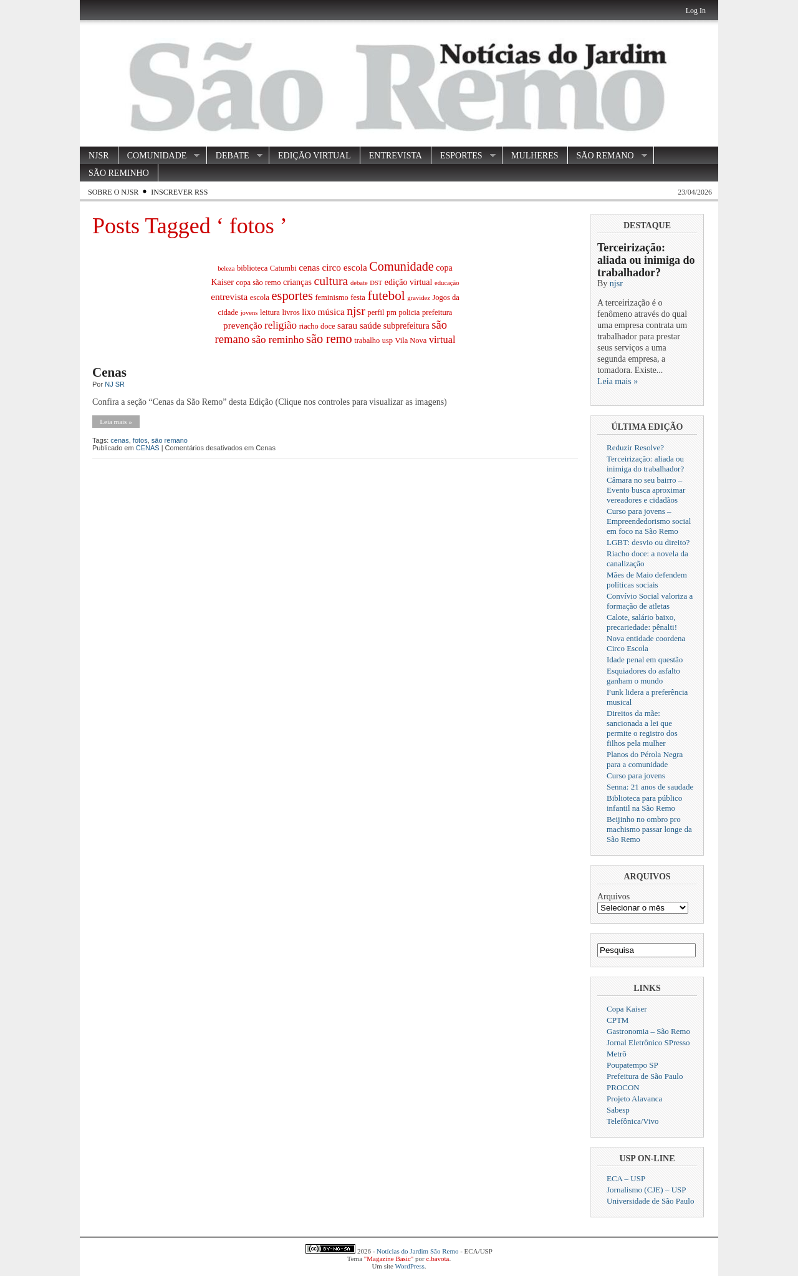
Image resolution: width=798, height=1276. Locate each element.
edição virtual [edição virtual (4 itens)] (409, 282)
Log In (696, 10)
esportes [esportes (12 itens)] (292, 295)
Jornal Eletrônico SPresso (648, 1042)
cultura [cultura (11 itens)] (331, 281)
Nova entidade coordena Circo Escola (646, 643)
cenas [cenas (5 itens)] (309, 267)
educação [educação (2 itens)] (447, 282)
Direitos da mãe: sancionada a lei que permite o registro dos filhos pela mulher (642, 728)
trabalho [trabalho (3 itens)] (367, 340)
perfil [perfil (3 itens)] (375, 312)
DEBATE (234, 156)
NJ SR (115, 384)
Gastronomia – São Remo (648, 1031)
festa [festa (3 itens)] (357, 297)
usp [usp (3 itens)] (387, 340)
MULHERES (534, 155)
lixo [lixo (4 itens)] (308, 312)
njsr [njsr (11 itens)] (356, 310)
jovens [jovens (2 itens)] (249, 312)
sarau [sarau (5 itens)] (347, 325)
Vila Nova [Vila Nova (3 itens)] (410, 340)
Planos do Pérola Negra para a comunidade (645, 759)
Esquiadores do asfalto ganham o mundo (643, 675)
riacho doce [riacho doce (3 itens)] (317, 326)
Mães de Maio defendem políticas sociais (647, 579)
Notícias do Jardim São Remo (417, 1251)
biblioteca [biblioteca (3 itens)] (252, 268)
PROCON (623, 1087)
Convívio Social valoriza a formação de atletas (650, 601)
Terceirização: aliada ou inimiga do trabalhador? (646, 260)
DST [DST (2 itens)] (376, 282)
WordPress (409, 1266)
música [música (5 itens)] (331, 311)
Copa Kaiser (627, 1008)
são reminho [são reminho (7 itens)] (278, 340)
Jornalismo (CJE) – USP (646, 1189)
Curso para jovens (636, 775)
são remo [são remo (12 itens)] (329, 339)
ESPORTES (463, 156)
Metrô (617, 1053)
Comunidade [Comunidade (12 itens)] (401, 266)
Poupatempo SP (632, 1065)
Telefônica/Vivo (633, 1121)
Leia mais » (116, 421)
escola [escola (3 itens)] (259, 297)
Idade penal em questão (645, 659)
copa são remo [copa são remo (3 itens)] (258, 282)
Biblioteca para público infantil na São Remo (644, 803)
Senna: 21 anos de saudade (650, 786)
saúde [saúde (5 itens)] (371, 325)
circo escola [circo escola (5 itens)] (344, 267)
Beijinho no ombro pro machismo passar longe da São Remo (649, 829)
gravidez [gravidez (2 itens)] (418, 297)
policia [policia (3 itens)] (409, 312)
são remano (169, 440)
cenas (119, 440)
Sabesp (618, 1109)
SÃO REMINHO (119, 173)
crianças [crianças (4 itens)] (297, 282)
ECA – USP (626, 1178)
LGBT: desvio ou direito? (648, 542)
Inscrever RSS (179, 192)
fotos (140, 440)
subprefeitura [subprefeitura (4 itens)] (406, 326)
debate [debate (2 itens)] (359, 282)
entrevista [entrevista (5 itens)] (229, 296)
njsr (616, 283)
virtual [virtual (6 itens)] (442, 340)
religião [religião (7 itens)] (280, 325)
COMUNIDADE (159, 156)
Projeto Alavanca (634, 1098)
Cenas (109, 372)
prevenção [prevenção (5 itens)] (242, 325)
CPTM (617, 1020)
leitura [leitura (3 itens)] (270, 312)
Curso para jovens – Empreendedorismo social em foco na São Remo (649, 521)
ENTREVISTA (395, 155)
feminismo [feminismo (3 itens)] (331, 297)
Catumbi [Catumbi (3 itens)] (283, 268)
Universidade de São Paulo (650, 1201)
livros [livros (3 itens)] (290, 312)
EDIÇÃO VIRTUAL (314, 155)
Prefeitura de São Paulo (645, 1076)
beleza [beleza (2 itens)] (226, 268)
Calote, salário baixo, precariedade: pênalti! (642, 622)
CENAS (148, 448)
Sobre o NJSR (113, 192)
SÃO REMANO (607, 156)
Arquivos (613, 896)
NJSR (99, 155)
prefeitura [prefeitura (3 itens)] (437, 312)
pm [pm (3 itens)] (392, 312)
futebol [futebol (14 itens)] (386, 295)
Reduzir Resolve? (635, 447)
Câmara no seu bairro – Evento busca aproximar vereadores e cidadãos (646, 490)
